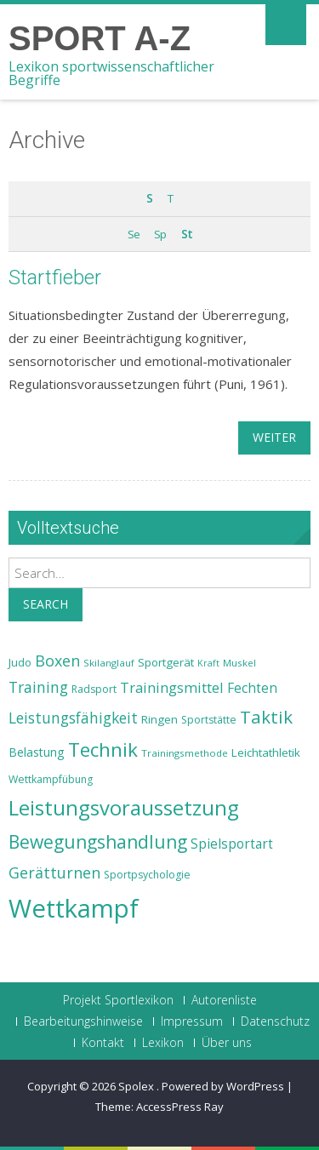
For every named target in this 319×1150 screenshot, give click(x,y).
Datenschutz (275, 1021)
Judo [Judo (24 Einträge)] (20, 662)
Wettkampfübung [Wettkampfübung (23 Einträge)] (51, 779)
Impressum (192, 1021)
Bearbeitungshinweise (83, 1021)
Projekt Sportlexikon (118, 1000)
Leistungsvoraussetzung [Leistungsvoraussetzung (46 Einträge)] (124, 807)
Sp (160, 234)
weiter (274, 437)
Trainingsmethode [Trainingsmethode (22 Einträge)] (184, 753)
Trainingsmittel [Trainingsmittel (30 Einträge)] (172, 687)
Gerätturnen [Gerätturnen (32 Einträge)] (54, 872)
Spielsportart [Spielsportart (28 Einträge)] (232, 844)
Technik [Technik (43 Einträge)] (103, 749)
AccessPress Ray (180, 1106)
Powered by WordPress (223, 1086)
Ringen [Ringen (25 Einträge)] (159, 719)
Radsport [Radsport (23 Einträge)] (94, 689)
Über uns (227, 1042)
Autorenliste (224, 1000)
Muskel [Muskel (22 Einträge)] (239, 662)
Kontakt (103, 1042)
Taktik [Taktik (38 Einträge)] (266, 717)
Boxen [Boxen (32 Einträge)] (57, 660)
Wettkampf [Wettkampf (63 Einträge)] (74, 908)
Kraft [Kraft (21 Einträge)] (208, 663)
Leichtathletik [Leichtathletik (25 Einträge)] (265, 752)
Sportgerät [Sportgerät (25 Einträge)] (166, 662)
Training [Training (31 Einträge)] (38, 687)
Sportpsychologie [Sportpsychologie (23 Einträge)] (147, 874)
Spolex (137, 1086)
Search (45, 604)
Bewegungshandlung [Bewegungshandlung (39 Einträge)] (98, 842)
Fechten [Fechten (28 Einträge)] (252, 688)
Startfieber (55, 277)
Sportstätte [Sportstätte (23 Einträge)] (208, 719)
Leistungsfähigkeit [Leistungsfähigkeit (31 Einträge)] (73, 717)
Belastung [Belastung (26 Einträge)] (37, 752)
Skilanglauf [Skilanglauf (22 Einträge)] (108, 662)
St (186, 234)
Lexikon (163, 1042)
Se (134, 234)
